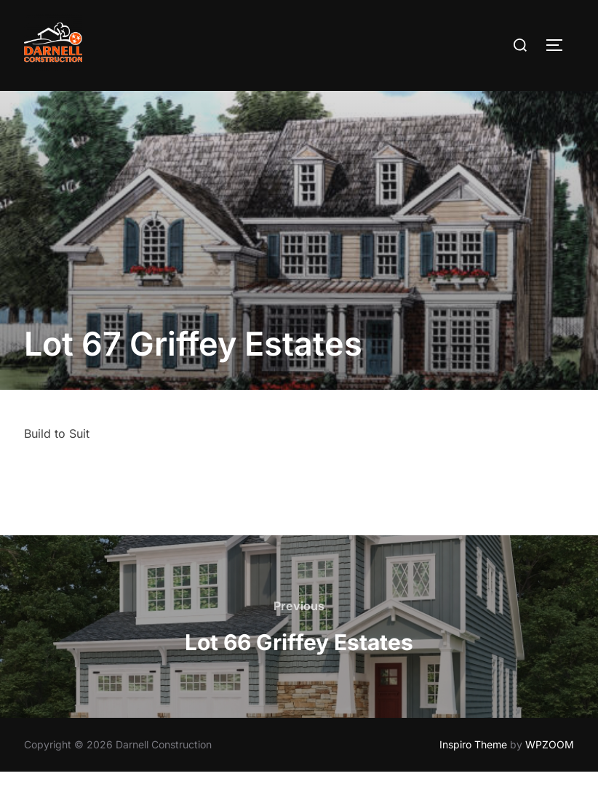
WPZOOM (549, 773)
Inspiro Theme (473, 773)
